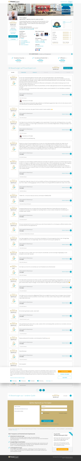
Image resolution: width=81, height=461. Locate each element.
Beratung (54, 39)
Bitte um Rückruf (46, 413)
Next (49, 34)
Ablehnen (65, 455)
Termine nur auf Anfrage (40, 42)
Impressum (12, 455)
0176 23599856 (24, 40)
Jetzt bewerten (13, 36)
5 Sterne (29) (23, 72)
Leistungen (54, 35)
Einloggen (70, 1)
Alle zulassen (65, 449)
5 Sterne (64, 21)
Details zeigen (48, 458)
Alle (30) (12, 72)
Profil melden (15, 429)
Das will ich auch (64, 1)
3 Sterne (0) (46, 72)
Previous (34, 34)
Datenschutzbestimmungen (20, 455)
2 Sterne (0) (57, 72)
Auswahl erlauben (64, 452)
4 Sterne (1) (35, 72)
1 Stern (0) (68, 72)
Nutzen (53, 34)
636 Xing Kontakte (33, 372)
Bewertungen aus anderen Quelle (13, 29)
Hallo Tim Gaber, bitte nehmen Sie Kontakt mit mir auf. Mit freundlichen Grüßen (27, 415)
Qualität (54, 32)
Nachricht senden (47, 421)
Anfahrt (22, 38)
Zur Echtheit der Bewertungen (13, 33)
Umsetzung (54, 37)
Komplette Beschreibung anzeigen (26, 29)
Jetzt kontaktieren (67, 4)
